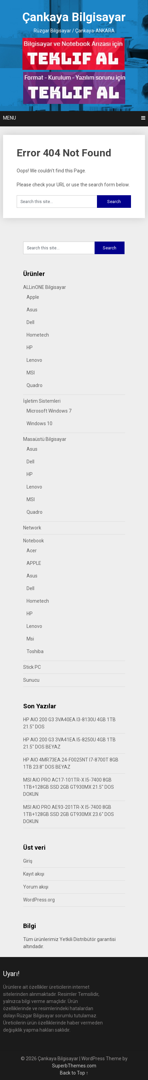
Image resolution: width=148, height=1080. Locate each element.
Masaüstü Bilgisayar (44, 439)
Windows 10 (39, 423)
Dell (30, 322)
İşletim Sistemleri (42, 401)
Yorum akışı (35, 887)
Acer (32, 550)
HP (30, 347)
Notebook (33, 540)
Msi (30, 639)
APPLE (34, 563)
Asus (32, 309)
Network (32, 527)
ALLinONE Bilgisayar (44, 287)
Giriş (27, 861)
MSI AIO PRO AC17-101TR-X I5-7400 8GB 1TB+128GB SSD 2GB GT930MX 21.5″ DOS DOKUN (68, 787)
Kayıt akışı (33, 874)
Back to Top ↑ (74, 1073)
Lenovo (34, 360)
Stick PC (32, 667)
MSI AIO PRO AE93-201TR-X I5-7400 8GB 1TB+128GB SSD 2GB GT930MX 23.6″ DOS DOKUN (68, 814)
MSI (31, 372)
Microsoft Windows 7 (49, 411)
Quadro (35, 385)
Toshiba (35, 651)
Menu (9, 118)
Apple (33, 297)
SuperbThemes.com (74, 1065)
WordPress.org (39, 899)
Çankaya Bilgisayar (74, 17)
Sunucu (31, 680)
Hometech (38, 335)
